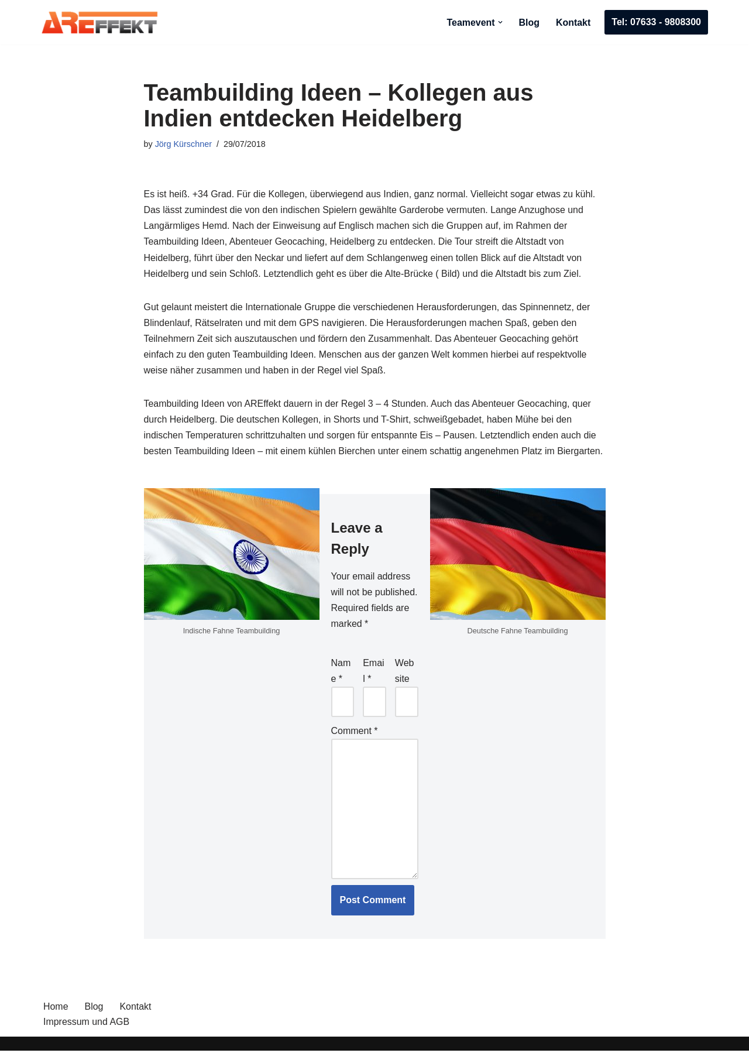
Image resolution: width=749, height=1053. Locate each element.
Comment (354, 733)
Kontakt (573, 23)
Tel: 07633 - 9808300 (656, 22)
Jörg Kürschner (183, 144)
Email (373, 672)
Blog (529, 23)
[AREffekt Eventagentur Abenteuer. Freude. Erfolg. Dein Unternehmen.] (99, 22)
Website (404, 672)
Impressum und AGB (86, 1024)
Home (55, 1009)
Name (341, 672)
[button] (499, 22)
